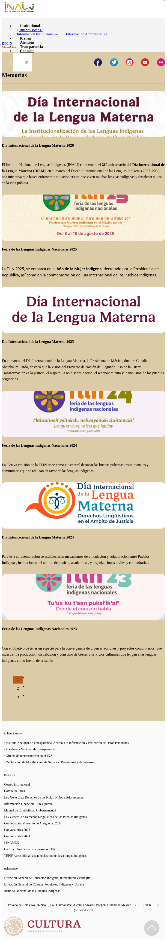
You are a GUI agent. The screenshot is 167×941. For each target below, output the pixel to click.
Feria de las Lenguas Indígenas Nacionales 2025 (39, 249)
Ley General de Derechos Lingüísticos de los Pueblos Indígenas (45, 817)
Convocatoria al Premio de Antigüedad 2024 (33, 823)
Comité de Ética (14, 791)
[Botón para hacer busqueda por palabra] (19, 59)
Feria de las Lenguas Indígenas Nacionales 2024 (39, 445)
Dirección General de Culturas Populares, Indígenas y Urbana (44, 884)
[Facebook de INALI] (98, 62)
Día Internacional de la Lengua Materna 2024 (38, 537)
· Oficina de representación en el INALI (30, 756)
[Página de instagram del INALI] (129, 62)
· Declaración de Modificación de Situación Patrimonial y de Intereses (49, 762)
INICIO (7, 43)
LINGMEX (11, 843)
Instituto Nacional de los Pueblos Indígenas (32, 891)
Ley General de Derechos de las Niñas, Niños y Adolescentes (43, 797)
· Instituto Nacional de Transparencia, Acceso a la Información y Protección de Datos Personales (66, 743)
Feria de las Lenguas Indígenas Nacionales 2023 (39, 629)
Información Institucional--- (37, 34)
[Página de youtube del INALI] (145, 62)
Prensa (25, 38)
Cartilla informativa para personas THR (29, 849)
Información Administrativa (86, 34)
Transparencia (31, 47)
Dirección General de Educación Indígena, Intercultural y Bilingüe (47, 878)
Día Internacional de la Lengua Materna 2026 (38, 145)
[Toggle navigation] (165, 0)
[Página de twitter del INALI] (114, 62)
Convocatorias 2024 (17, 836)
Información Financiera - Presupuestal (29, 804)
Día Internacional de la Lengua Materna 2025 (38, 342)
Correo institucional (17, 784)
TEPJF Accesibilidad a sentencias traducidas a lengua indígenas (45, 855)
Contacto (27, 51)
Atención (27, 42)
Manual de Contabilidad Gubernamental (30, 810)
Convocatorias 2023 (17, 830)
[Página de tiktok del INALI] (161, 62)
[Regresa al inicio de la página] (151, 928)
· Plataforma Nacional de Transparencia (29, 749)
